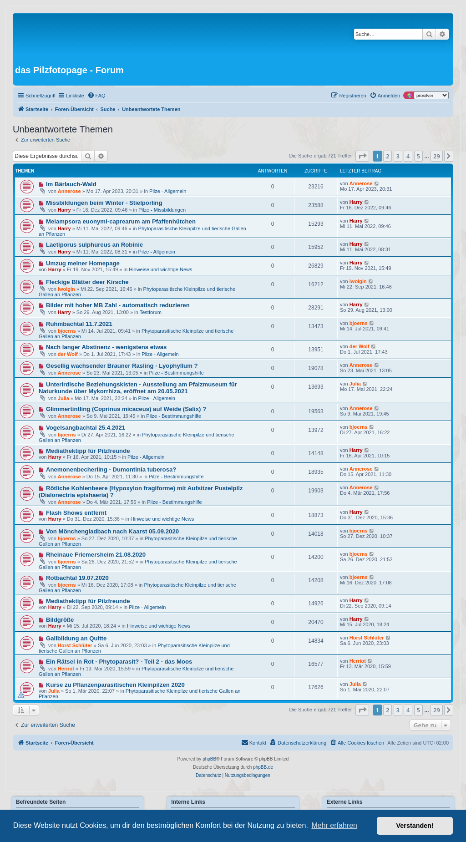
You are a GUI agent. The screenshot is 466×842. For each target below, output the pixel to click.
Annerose (69, 191)
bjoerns (67, 331)
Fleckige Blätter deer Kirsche (87, 282)
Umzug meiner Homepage (83, 263)
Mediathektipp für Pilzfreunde (88, 450)
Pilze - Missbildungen (162, 210)
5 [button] (418, 156)
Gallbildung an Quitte (76, 638)
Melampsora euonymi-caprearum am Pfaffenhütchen (121, 221)
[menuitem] (96, 95)
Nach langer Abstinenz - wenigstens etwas (106, 347)
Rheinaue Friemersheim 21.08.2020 (96, 554)
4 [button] (408, 156)
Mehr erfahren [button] (334, 825)
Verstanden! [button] (415, 825)
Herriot (66, 668)
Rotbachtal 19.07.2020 (77, 577)
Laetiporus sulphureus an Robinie (94, 244)
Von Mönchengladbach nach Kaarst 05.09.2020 (112, 531)
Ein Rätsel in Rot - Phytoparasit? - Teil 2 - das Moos (119, 661)
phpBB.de (263, 767)
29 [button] (436, 156)
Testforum (151, 312)
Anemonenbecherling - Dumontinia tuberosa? (111, 469)
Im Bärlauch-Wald (71, 184)
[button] (362, 156)
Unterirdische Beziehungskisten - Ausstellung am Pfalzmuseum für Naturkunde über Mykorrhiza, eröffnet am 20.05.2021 (138, 388)
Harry (64, 210)
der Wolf (68, 354)
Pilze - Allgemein (167, 191)
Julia (63, 398)
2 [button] (387, 156)
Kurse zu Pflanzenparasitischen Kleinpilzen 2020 (115, 684)
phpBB (209, 758)
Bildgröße (60, 619)
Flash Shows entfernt (76, 512)
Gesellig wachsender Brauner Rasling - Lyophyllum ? (122, 365)
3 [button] (398, 156)
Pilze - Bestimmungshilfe (176, 372)
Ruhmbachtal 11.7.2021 (79, 323)
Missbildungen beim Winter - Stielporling (104, 202)
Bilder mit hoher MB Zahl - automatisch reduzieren (118, 305)
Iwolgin (66, 289)
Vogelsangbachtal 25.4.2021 (85, 427)
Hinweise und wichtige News (160, 269)
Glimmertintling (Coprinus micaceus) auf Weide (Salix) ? (126, 409)
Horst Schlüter (75, 645)
